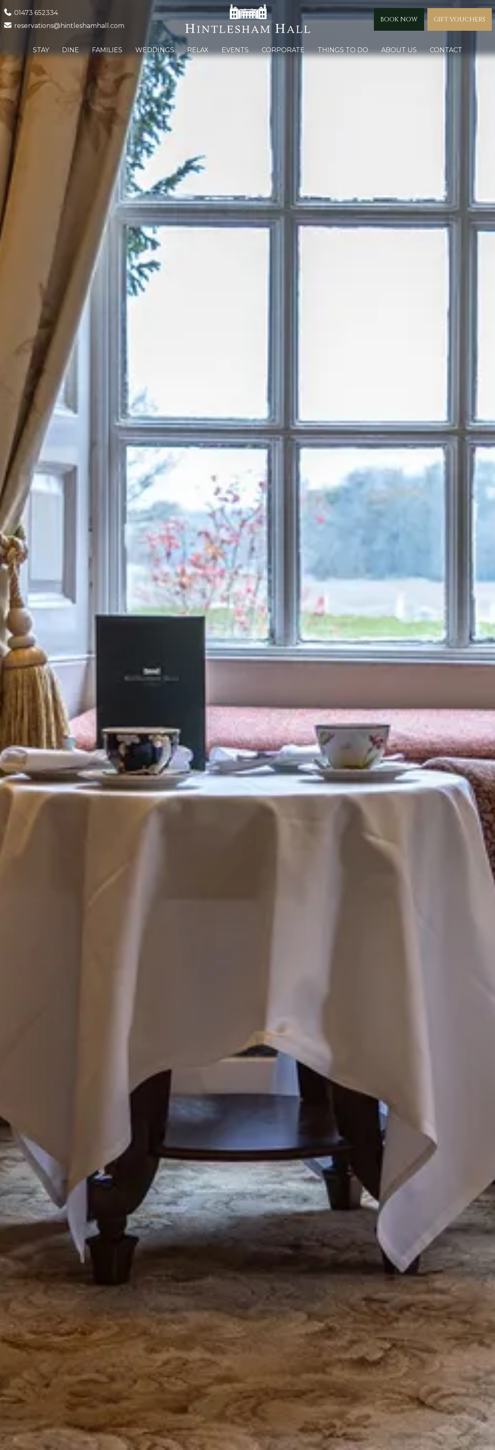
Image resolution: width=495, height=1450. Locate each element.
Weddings (154, 50)
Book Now (399, 19)
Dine (70, 50)
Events (235, 50)
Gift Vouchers (459, 19)
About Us (399, 50)
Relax (198, 50)
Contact (446, 50)
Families (107, 50)
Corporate (283, 50)
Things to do (343, 50)
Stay (41, 50)
